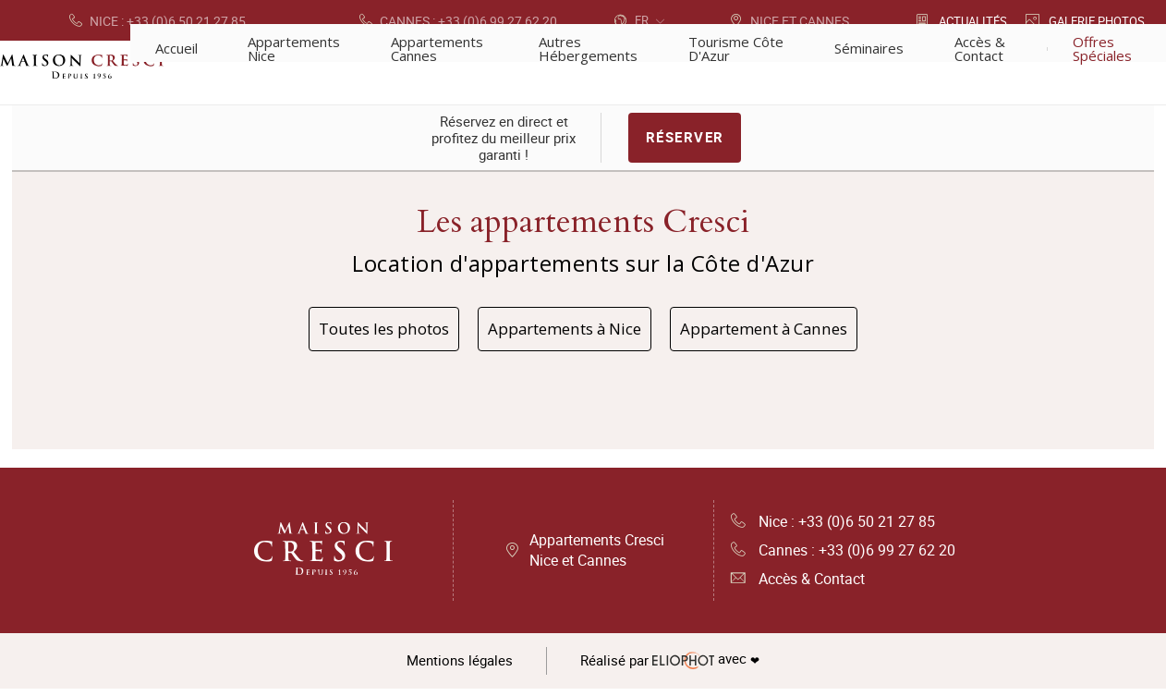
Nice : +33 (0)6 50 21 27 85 (833, 527)
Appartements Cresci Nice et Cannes (596, 556)
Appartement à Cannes (786, 331)
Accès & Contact (798, 586)
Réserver (685, 138)
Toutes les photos (358, 331)
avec (673, 668)
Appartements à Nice (561, 331)
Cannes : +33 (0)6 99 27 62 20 (843, 556)
